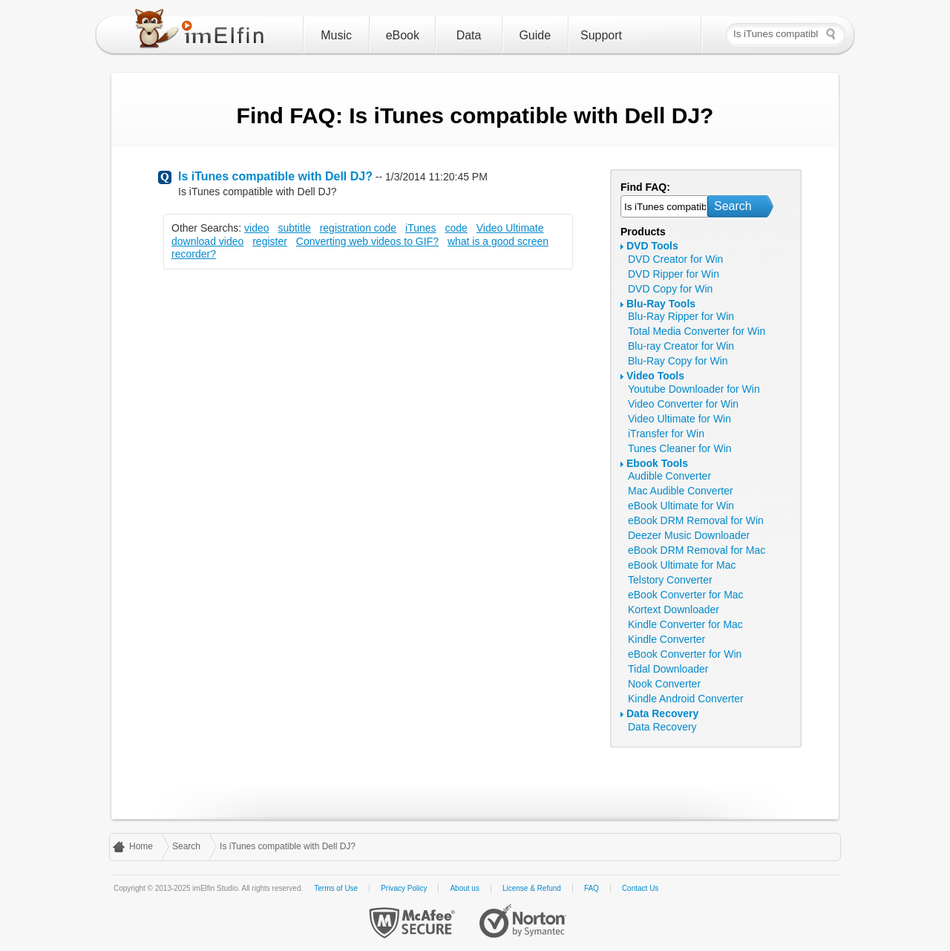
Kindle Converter (666, 639)
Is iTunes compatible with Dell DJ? (275, 176)
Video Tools (655, 376)
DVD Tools (652, 246)
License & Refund (531, 888)
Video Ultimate (510, 228)
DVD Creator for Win (675, 259)
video (256, 228)
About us (464, 888)
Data (469, 35)
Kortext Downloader (673, 609)
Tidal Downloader (668, 669)
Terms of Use (336, 888)
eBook (402, 35)
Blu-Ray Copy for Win (678, 361)
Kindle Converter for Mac (685, 624)
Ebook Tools (657, 463)
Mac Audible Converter (680, 491)
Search (733, 206)
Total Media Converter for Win (696, 331)
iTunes (420, 228)
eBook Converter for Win (684, 654)
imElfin (203, 32)
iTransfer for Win (666, 433)
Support (601, 35)
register (269, 241)
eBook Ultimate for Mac (682, 565)
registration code (358, 228)
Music (336, 35)
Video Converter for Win (683, 404)
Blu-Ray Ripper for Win (681, 316)
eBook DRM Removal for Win (696, 520)
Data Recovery (662, 713)
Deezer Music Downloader (689, 535)
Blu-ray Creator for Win (681, 346)
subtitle (294, 228)
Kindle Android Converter (686, 699)
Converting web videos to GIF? (367, 241)
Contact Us (640, 888)
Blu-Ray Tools (660, 304)
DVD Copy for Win (670, 289)
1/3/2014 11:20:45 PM (436, 177)
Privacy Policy (404, 888)
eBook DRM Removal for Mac (696, 550)
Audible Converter (669, 476)
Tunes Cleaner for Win (680, 448)
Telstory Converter (670, 580)
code (456, 228)
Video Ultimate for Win (679, 419)
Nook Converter (664, 684)
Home (141, 846)
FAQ (591, 888)
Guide (535, 35)
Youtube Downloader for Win (694, 389)
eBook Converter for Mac (686, 595)
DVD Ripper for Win (673, 274)
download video (207, 241)
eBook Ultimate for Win (681, 506)
